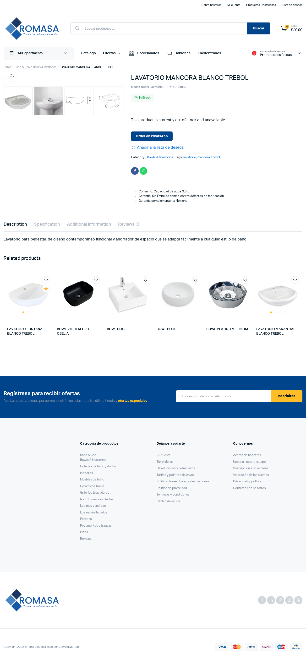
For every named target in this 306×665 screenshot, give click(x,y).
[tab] (15, 224)
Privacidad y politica (247, 481)
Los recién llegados (93, 512)
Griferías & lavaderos (94, 492)
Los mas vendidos (93, 505)
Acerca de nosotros (247, 455)
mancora (203, 157)
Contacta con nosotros (249, 488)
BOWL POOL (166, 329)
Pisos (84, 532)
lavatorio (189, 157)
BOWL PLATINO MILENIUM (227, 329)
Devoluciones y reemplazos (176, 468)
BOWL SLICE (116, 329)
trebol (215, 157)
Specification (47, 224)
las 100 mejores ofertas (97, 499)
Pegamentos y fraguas (96, 525)
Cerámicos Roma (92, 486)
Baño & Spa (22, 67)
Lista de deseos (292, 5)
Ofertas (109, 53)
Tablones (178, 53)
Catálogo (88, 53)
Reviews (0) (129, 224)
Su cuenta (163, 455)
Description (15, 224)
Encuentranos (209, 53)
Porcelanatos (143, 53)
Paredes (86, 519)
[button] (157, 147)
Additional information (89, 224)
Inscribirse (286, 396)
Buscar (258, 28)
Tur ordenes (165, 461)
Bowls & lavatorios (44, 67)
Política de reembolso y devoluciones (183, 481)
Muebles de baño (92, 479)
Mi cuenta (233, 5)
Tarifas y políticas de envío (175, 475)
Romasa (86, 538)
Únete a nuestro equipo (249, 461)
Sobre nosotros (212, 5)
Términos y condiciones (173, 494)
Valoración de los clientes (251, 475)
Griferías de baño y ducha (98, 466)
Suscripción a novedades (250, 468)
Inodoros (86, 473)
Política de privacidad (172, 488)
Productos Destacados (261, 5)
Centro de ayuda (168, 501)
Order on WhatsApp (152, 136)
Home (7, 67)
